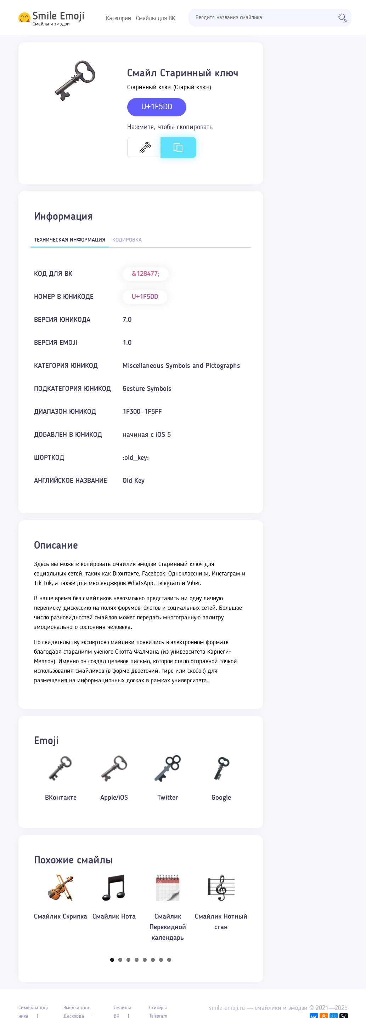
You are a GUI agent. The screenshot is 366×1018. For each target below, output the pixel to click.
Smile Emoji (59, 16)
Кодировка (127, 240)
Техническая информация (69, 240)
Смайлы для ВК (155, 19)
